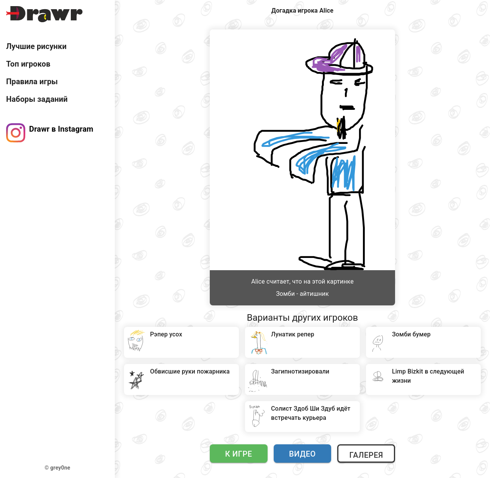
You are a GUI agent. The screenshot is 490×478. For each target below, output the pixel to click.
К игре (238, 453)
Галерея (366, 455)
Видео (302, 453)
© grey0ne (57, 468)
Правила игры (32, 81)
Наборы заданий (37, 99)
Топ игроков (28, 64)
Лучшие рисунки (36, 46)
